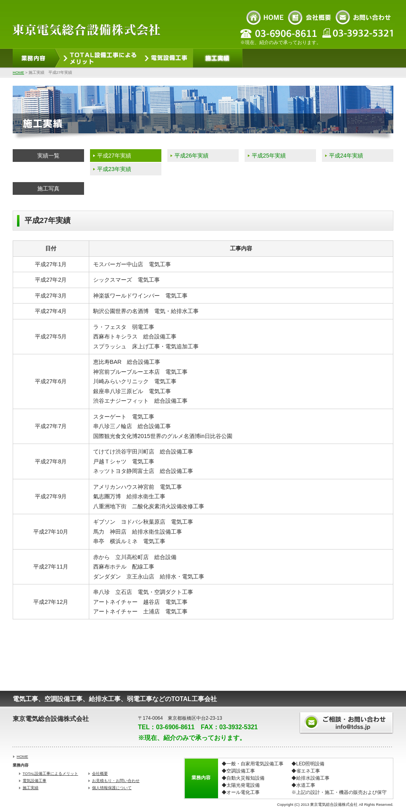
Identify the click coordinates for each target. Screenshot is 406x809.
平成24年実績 (346, 155)
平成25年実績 (269, 155)
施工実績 (30, 788)
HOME (18, 72)
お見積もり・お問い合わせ (116, 780)
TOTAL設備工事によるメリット (50, 773)
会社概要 (100, 773)
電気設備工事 (34, 780)
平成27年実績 (114, 155)
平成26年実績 (191, 155)
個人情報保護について (112, 788)
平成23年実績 (114, 169)
